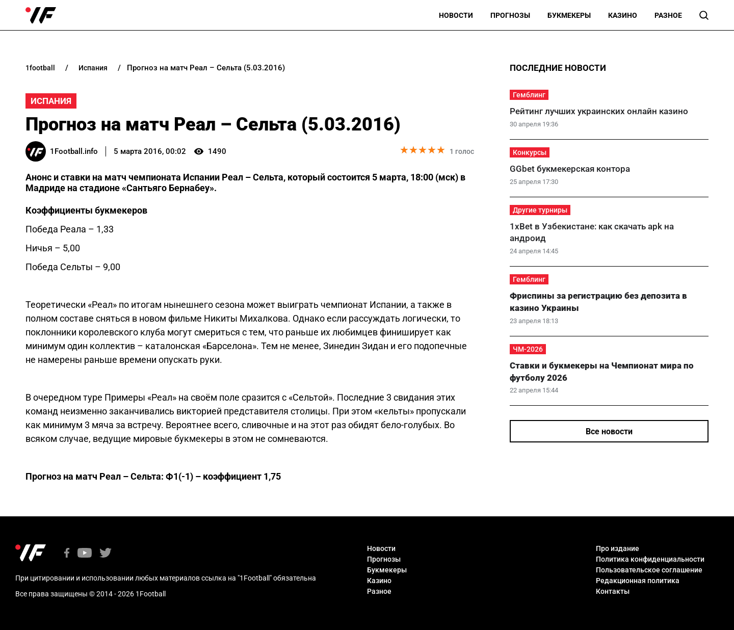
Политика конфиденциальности (650, 559)
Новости (456, 15)
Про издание (617, 548)
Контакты (613, 591)
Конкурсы (529, 152)
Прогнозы (510, 15)
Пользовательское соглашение (649, 570)
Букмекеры (569, 15)
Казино (622, 15)
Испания (51, 101)
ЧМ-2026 (528, 349)
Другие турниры (540, 210)
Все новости (609, 431)
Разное (668, 15)
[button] (704, 15)
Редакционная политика (637, 580)
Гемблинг (529, 95)
